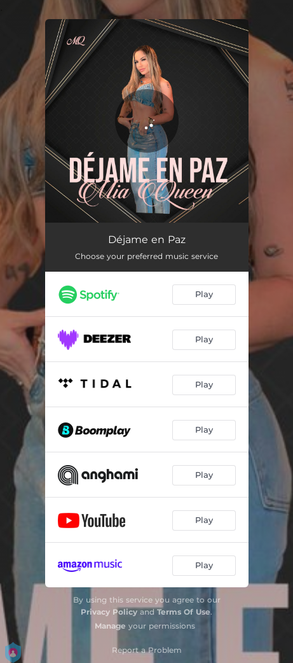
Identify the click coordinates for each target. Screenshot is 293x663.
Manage (110, 626)
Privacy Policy (109, 612)
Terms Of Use (183, 612)
